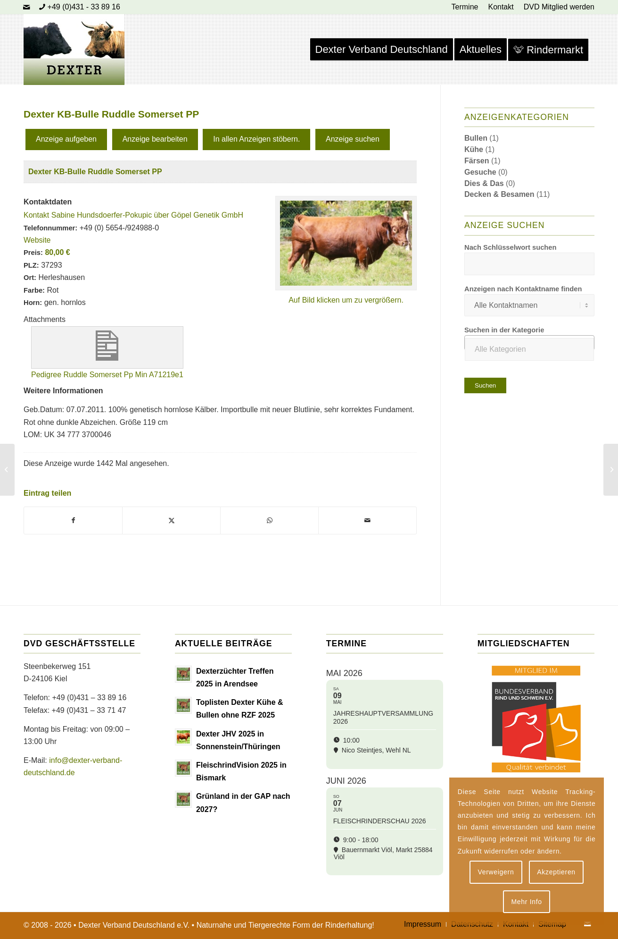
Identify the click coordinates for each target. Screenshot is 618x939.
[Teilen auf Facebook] (73, 520)
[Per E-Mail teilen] (367, 520)
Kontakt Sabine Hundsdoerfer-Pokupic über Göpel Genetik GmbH (133, 215)
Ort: (30, 277)
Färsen (476, 161)
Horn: (33, 302)
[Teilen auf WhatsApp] (269, 520)
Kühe (473, 149)
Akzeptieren (556, 872)
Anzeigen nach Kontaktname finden (523, 289)
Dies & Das (484, 183)
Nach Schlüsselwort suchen (510, 247)
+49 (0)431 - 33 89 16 (84, 7)
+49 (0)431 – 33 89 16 (89, 698)
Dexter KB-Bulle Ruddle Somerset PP (95, 172)
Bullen (475, 138)
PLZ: (31, 265)
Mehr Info (526, 901)
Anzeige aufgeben (66, 139)
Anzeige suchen (352, 139)
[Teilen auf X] (171, 520)
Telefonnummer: (50, 228)
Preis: (33, 252)
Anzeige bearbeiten (155, 139)
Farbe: (34, 290)
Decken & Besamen (499, 194)
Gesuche (480, 172)
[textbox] (529, 349)
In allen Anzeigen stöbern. (256, 139)
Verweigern (496, 872)
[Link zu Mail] (26, 7)
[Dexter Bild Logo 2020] (74, 49)
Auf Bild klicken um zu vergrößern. (346, 300)
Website (37, 240)
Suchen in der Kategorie (504, 330)
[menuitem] (465, 7)
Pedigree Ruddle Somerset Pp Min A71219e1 (107, 375)
